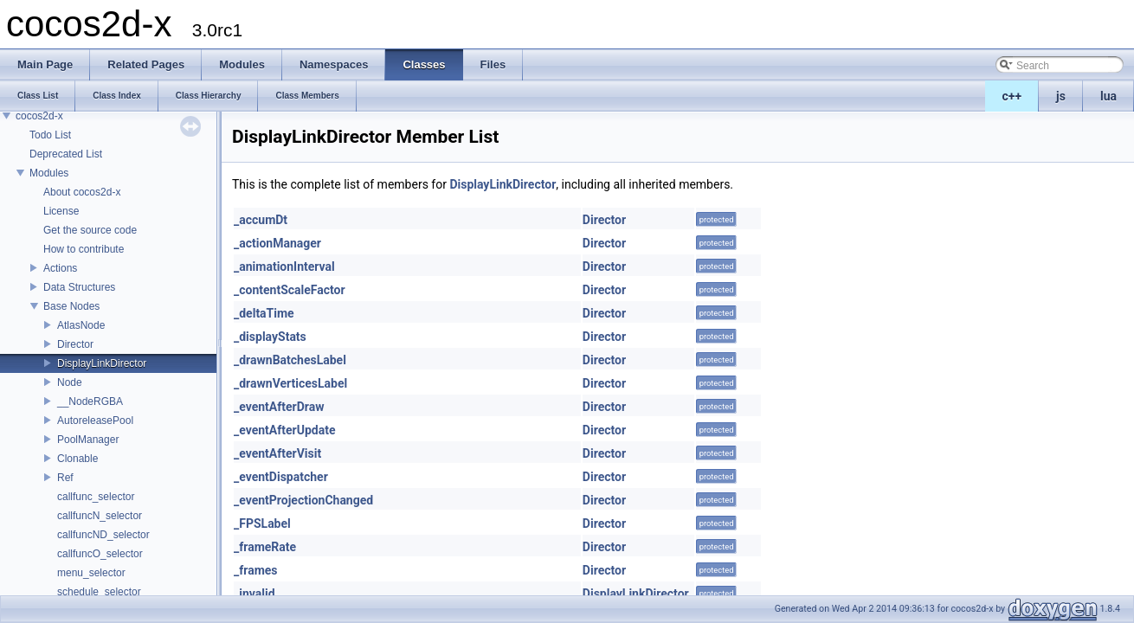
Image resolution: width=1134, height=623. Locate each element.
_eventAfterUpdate (284, 430)
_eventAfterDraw (279, 407)
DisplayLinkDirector (101, 363)
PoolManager (88, 440)
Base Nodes (71, 306)
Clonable (77, 459)
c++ (1012, 96)
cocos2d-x (39, 116)
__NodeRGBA (90, 401)
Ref (65, 478)
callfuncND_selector (103, 535)
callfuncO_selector (100, 554)
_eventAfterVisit (277, 453)
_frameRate (265, 547)
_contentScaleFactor (289, 290)
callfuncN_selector (99, 516)
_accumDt (260, 220)
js (1061, 96)
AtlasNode (81, 325)
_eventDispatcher (281, 477)
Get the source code (90, 230)
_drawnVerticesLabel (290, 383)
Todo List (50, 135)
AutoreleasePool (95, 420)
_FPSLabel (262, 523)
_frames (256, 570)
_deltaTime (264, 313)
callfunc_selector (95, 497)
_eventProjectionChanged (303, 500)
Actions (60, 268)
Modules (48, 173)
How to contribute (83, 249)
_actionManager (277, 243)
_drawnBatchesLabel (290, 360)
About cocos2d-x (81, 192)
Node (69, 382)
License (61, 211)
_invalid (254, 594)
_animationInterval (284, 266)
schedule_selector (99, 592)
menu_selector (91, 573)
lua (1108, 96)
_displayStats (270, 337)
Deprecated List (65, 154)
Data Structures (79, 287)
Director (75, 344)
